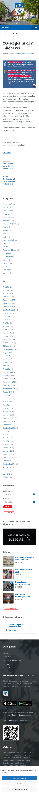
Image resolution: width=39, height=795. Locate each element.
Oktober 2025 (8, 306)
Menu (19, 27)
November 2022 (9, 421)
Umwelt (6, 266)
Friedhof (6, 214)
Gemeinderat (8, 217)
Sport (5, 260)
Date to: (6, 499)
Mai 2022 (6, 438)
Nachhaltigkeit (8, 240)
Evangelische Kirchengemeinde (22, 583)
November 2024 (9, 343)
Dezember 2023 (9, 379)
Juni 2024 (6, 359)
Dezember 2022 (9, 418)
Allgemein (7, 204)
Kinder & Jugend (9, 224)
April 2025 (6, 326)
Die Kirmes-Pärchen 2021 (23, 571)
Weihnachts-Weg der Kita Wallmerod (8, 166)
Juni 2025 (6, 320)
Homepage (7, 220)
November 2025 (9, 303)
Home (5, 34)
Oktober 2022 (8, 425)
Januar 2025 (7, 336)
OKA (4, 243)
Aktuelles (14, 34)
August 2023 (7, 392)
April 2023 (6, 405)
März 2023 (6, 408)
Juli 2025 (6, 316)
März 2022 (6, 444)
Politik (5, 247)
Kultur (5, 237)
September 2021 (9, 464)
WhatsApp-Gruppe (18, 715)
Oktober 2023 (8, 385)
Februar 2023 (8, 411)
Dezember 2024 (9, 339)
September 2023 (9, 389)
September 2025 (9, 310)
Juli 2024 (6, 356)
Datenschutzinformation (12, 660)
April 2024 (6, 366)
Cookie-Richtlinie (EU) (11, 668)
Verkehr (6, 273)
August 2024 (7, 352)
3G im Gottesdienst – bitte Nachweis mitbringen (9, 180)
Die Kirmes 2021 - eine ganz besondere (24, 558)
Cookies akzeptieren (19, 778)
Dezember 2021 (9, 454)
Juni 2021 (6, 474)
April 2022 (6, 441)
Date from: (7, 491)
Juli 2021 (6, 471)
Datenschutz (13, 772)
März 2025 (6, 329)
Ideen (8, 253)
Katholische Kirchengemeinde (22, 595)
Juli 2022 (6, 431)
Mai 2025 (6, 323)
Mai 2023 (6, 402)
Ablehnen (19, 784)
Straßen (6, 263)
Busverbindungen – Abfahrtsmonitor (14, 625)
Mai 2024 (6, 362)
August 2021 (7, 467)
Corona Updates (9, 211)
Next (5, 174)
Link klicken (7, 721)
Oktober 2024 (8, 346)
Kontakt (6, 653)
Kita (4, 234)
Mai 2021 (6, 477)
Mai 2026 (6, 287)
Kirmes (5, 230)
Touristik (12, 630)
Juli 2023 (6, 395)
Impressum (7, 657)
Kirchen (6, 227)
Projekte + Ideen (9, 250)
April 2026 (6, 290)
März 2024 (6, 369)
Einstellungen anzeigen (19, 789)
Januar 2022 (7, 451)
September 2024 (9, 349)
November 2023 (9, 382)
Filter (7, 507)
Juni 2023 (6, 398)
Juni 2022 (6, 434)
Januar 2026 (7, 297)
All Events (9, 513)
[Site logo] (19, 13)
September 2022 (9, 428)
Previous (6, 161)
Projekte (9, 256)
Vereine (6, 270)
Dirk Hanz (21, 53)
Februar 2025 (8, 333)
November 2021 (9, 457)
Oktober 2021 (8, 461)
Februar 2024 (8, 372)
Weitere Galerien (11, 608)
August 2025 (7, 313)
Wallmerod (19, 16)
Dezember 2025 (9, 300)
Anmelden (6, 664)
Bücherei (30, 53)
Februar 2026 (8, 293)
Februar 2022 (8, 448)
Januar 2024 (7, 375)
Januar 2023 (7, 415)
